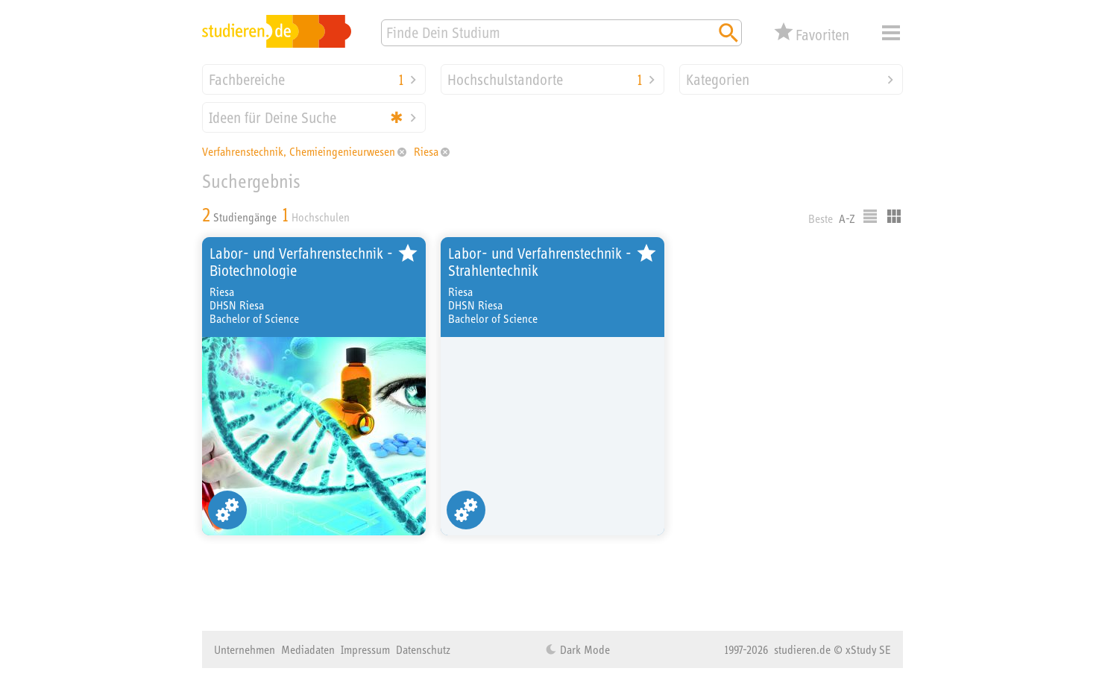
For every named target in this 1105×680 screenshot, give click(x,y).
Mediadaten (308, 649)
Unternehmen (244, 649)
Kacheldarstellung (894, 216)
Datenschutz (423, 649)
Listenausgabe (870, 216)
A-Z (847, 218)
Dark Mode (583, 649)
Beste (820, 218)
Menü (891, 33)
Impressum (365, 649)
